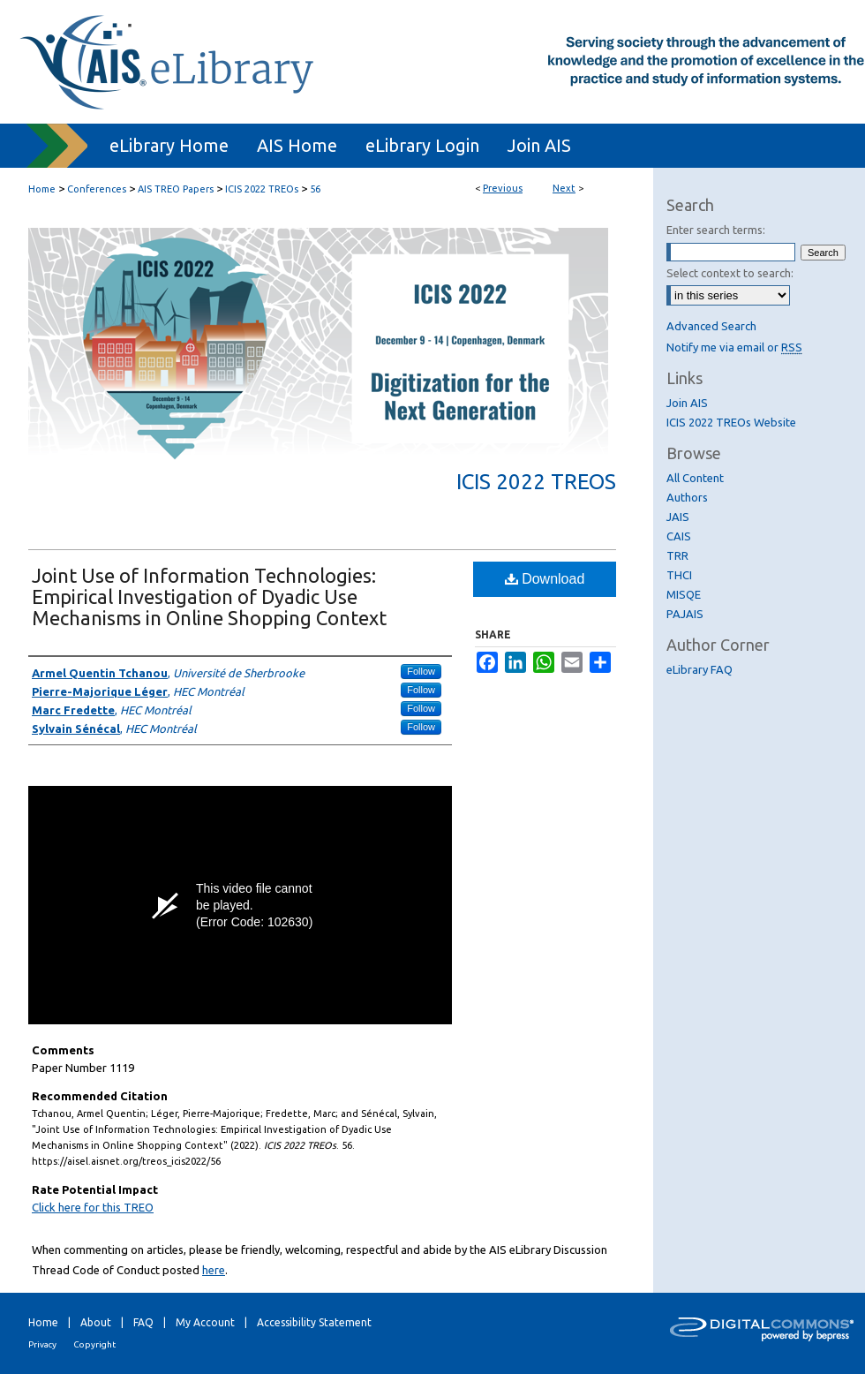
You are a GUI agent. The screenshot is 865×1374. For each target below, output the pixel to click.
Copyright (94, 1344)
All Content (695, 478)
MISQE (683, 594)
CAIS (678, 536)
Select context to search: (730, 273)
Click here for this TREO (93, 1207)
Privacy (42, 1344)
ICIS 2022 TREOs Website (731, 422)
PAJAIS (684, 614)
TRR (677, 555)
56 (315, 189)
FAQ (143, 1322)
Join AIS (687, 402)
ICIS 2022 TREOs (261, 189)
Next (564, 188)
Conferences (96, 189)
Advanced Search (711, 326)
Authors (687, 497)
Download (545, 578)
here (213, 1270)
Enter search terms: (715, 229)
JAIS (677, 516)
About (95, 1322)
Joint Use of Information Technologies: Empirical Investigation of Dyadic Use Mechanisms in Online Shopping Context (209, 596)
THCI (679, 575)
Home (42, 189)
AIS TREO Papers (176, 189)
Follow (421, 671)
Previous (503, 188)
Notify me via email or (734, 347)
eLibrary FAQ (699, 669)
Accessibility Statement (314, 1322)
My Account (205, 1322)
